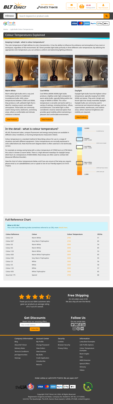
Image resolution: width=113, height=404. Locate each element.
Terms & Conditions (22, 351)
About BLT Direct (21, 345)
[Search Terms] (60, 16)
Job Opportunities (21, 355)
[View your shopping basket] (87, 6)
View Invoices (41, 351)
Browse (9, 16)
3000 (69, 244)
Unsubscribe (40, 361)
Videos (82, 370)
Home (5, 29)
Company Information (24, 338)
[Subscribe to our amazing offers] (35, 325)
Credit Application (42, 358)
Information (85, 338)
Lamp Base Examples (87, 341)
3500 (69, 261)
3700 (69, 275)
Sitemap (17, 358)
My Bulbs (39, 355)
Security (61, 338)
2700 (69, 238)
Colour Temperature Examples (87, 349)
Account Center (42, 338)
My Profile (39, 341)
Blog (16, 341)
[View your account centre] (103, 6)
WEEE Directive (85, 360)
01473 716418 (47, 7)
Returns (39, 364)
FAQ (81, 357)
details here (63, 227)
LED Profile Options (87, 345)
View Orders (40, 348)
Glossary (83, 367)
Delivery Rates (20, 348)
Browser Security (64, 345)
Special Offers (85, 363)
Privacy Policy (63, 348)
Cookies (61, 341)
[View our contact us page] (71, 6)
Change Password (42, 345)
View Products (12, 119)
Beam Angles (84, 354)
